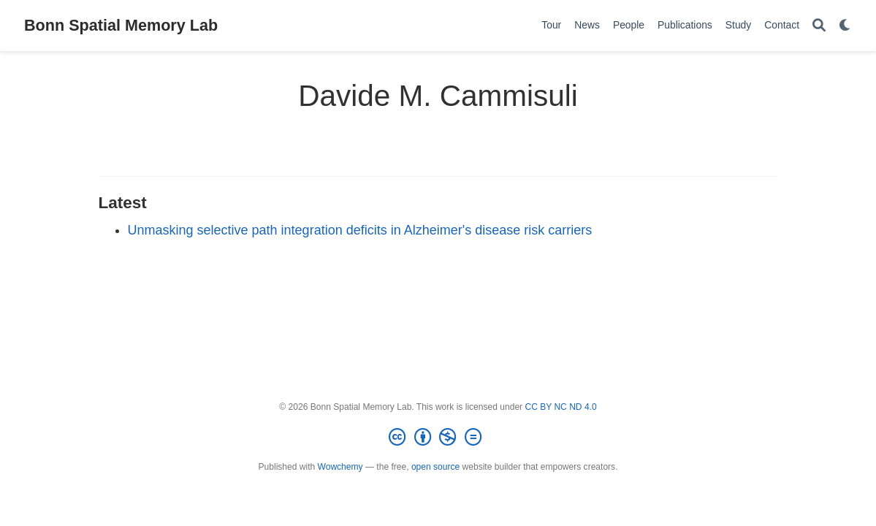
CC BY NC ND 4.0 (560, 407)
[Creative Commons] (438, 437)
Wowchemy (340, 467)
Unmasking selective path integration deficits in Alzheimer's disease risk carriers (360, 230)
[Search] (819, 26)
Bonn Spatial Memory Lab (121, 25)
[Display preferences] (845, 26)
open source (435, 467)
